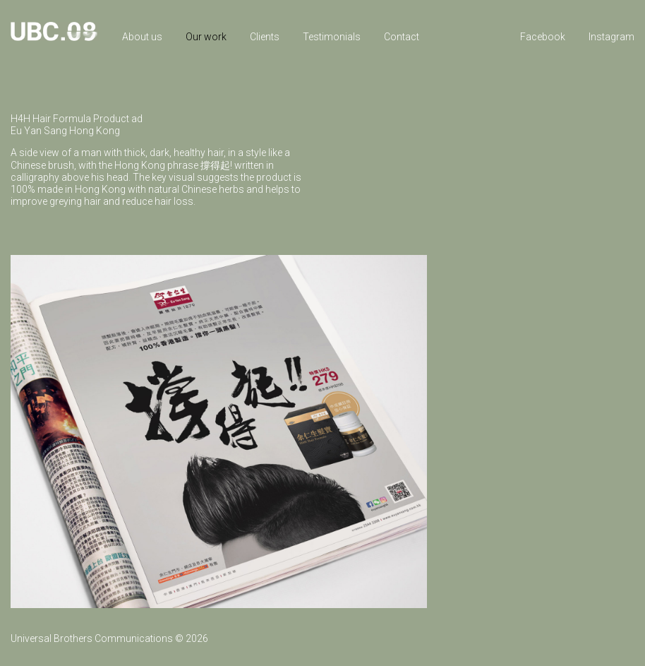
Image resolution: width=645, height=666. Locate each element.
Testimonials (332, 36)
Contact (401, 36)
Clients (264, 36)
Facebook (542, 36)
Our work (206, 36)
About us (142, 36)
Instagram (611, 36)
